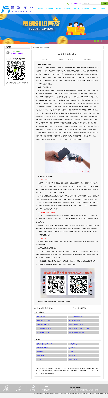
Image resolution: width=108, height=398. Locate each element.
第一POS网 (40, 47)
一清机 (39, 359)
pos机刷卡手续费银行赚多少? (47, 308)
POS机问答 (47, 47)
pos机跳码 (72, 355)
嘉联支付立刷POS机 (42, 348)
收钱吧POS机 (73, 344)
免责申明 (39, 393)
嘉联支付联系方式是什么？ (44, 344)
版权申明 (44, 393)
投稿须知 (54, 393)
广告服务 (49, 393)
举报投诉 (34, 393)
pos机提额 (72, 348)
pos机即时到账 (73, 359)
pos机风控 (40, 351)
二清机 (71, 351)
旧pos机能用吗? (82, 308)
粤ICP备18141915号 (103, 393)
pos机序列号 (40, 355)
